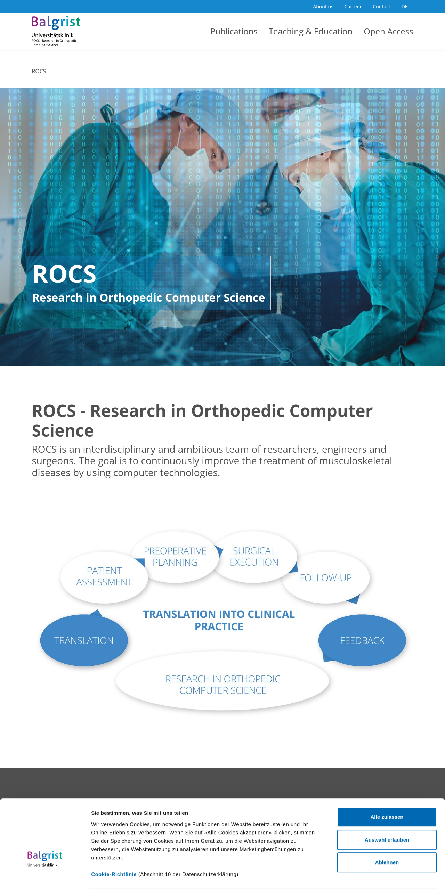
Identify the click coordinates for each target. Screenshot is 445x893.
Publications (234, 31)
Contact (381, 6)
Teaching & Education (311, 31)
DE (405, 6)
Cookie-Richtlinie (114, 827)
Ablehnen (387, 816)
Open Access (388, 31)
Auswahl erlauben (387, 793)
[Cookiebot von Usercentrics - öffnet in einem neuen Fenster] (45, 879)
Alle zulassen (386, 770)
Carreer (353, 6)
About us (323, 6)
